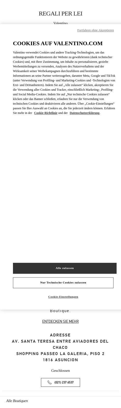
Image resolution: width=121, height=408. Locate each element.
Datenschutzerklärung (84, 113)
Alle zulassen (65, 268)
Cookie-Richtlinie (46, 113)
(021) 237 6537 (64, 382)
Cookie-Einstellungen (63, 296)
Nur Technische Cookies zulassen (63, 282)
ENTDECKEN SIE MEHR (60, 321)
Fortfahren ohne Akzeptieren (95, 30)
